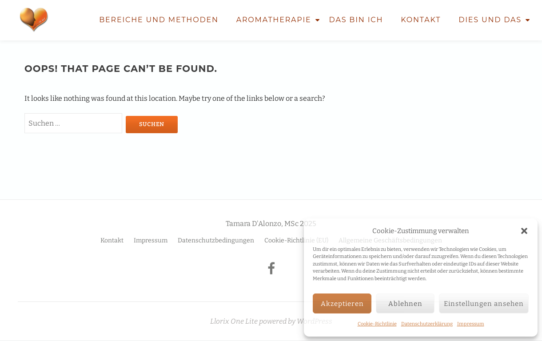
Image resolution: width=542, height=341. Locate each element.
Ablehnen (405, 304)
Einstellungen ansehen (484, 304)
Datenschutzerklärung (427, 324)
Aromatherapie (273, 20)
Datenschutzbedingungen (216, 240)
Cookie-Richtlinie (377, 324)
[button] (524, 230)
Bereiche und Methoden (159, 20)
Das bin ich (356, 20)
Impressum (470, 324)
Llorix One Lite (234, 321)
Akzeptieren (342, 304)
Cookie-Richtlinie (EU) (296, 240)
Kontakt (421, 20)
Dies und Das (490, 20)
